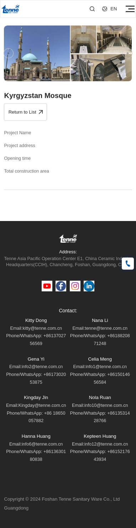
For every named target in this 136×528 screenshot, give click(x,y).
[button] (8, 54)
